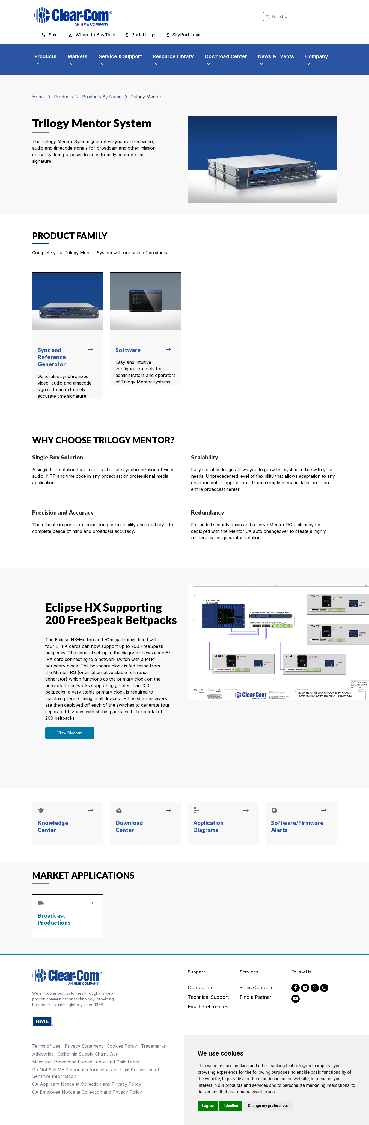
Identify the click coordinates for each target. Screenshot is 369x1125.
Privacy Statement (84, 1046)
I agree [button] (208, 1105)
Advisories (42, 1054)
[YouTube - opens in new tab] (295, 998)
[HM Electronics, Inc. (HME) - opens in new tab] (43, 1021)
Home (38, 96)
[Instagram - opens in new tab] (324, 987)
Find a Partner (255, 997)
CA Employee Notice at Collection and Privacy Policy (87, 1092)
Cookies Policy (122, 1046)
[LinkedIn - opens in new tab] (305, 987)
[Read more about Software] (145, 328)
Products (63, 96)
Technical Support (208, 997)
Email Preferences (208, 1006)
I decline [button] (231, 1105)
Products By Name (101, 96)
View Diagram (69, 733)
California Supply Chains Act (87, 1054)
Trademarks (153, 1046)
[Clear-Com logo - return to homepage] (73, 16)
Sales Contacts (256, 987)
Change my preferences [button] (268, 1105)
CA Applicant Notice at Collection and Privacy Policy (86, 1084)
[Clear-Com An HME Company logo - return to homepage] (67, 976)
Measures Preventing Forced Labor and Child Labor (86, 1061)
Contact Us (200, 987)
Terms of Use (46, 1046)
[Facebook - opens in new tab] (295, 987)
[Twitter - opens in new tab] (315, 987)
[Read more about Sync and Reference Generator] (67, 335)
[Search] (297, 16)
